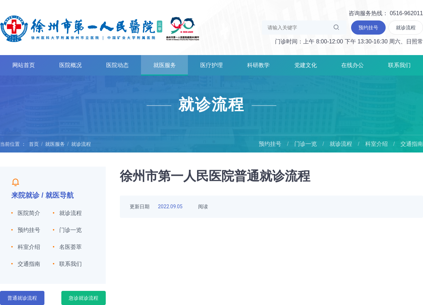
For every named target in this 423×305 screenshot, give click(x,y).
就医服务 (164, 65)
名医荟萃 (70, 247)
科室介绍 (376, 144)
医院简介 (29, 213)
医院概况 (70, 65)
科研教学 (258, 65)
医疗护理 (211, 65)
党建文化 (305, 65)
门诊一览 (305, 144)
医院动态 (117, 65)
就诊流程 (81, 144)
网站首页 (23, 65)
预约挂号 (270, 144)
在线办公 (352, 65)
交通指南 (411, 144)
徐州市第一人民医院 (100, 28)
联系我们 (399, 65)
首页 (34, 144)
